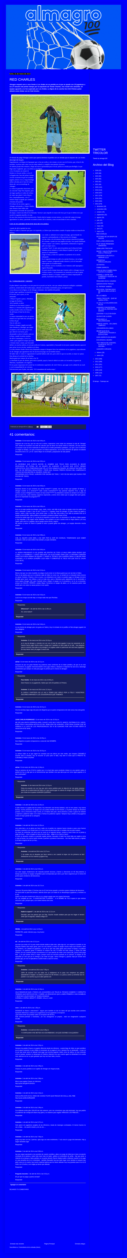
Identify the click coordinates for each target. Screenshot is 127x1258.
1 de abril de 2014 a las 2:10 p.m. (32, 1093)
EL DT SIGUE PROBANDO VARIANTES (105, 244)
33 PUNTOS (100, 265)
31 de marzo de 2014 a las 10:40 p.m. (42, 680)
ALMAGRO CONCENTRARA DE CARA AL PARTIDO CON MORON (107, 309)
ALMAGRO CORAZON (104, 349)
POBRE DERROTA (103, 267)
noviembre (100, 209)
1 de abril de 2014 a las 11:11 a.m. (44, 912)
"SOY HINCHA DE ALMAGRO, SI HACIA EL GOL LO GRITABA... (106, 344)
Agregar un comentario (18, 1185)
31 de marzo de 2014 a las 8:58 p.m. (33, 535)
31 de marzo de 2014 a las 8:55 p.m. (33, 506)
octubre (99, 212)
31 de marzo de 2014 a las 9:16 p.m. (33, 595)
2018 (97, 193)
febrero (99, 352)
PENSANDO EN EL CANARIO (106, 281)
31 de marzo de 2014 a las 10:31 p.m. (34, 751)
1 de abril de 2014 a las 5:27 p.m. (32, 1122)
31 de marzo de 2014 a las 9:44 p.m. (33, 624)
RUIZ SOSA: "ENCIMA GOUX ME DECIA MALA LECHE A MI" (106, 291)
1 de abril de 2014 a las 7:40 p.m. (32, 1137)
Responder (18, 454)
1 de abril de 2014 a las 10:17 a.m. (33, 885)
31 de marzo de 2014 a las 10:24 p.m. (47, 719)
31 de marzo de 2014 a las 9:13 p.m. (33, 570)
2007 (97, 375)
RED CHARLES (102, 234)
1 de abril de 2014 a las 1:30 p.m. (29, 1008)
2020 (97, 187)
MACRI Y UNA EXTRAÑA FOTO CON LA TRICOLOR (107, 252)
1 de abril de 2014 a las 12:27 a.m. (39, 851)
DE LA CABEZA (102, 295)
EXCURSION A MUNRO (104, 340)
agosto (99, 217)
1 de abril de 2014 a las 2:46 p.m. (32, 1107)
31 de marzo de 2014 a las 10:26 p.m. (34, 738)
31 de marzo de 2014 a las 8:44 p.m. (33, 441)
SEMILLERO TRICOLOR (105, 248)
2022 (97, 181)
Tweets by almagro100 (100, 158)
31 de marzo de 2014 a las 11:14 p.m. (40, 689)
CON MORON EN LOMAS (105, 328)
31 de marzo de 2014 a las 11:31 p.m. (40, 785)
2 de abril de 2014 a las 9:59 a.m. (32, 1151)
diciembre (100, 206)
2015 (97, 201)
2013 (97, 359)
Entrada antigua (80, 1244)
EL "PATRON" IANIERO (104, 286)
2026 (97, 170)
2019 (97, 190)
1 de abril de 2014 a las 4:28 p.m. (38, 1030)
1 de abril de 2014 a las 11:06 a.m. (40, 609)
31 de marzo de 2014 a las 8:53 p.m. (33, 486)
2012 (97, 361)
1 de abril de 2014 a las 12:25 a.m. (33, 805)
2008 (97, 373)
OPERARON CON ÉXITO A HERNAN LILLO (105, 256)
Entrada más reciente (17, 1244)
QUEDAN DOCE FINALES (105, 284)
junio (98, 223)
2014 (97, 204)
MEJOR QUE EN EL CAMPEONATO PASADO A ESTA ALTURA (106, 332)
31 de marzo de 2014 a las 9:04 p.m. (33, 549)
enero (99, 355)
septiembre (100, 215)
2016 (97, 198)
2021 (97, 184)
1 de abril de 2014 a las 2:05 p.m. (32, 1066)
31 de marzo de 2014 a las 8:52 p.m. (33, 461)
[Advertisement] (105, 108)
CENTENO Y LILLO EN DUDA (106, 313)
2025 (97, 173)
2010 (97, 367)
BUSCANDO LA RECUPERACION (103, 320)
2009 (97, 370)
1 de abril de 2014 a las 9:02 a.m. (32, 869)
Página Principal (49, 1244)
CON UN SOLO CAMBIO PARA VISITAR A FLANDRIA (107, 271)
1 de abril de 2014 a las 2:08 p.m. (32, 1078)
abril (98, 228)
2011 (97, 364)
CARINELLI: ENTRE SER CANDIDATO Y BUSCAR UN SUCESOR (107, 276)
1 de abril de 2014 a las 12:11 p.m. (29, 941)
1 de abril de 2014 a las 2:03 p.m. (32, 1045)
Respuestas (21, 605)
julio (98, 220)
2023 (97, 179)
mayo (99, 226)
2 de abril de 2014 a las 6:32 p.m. (39, 1174)
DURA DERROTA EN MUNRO (106, 337)
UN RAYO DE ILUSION (104, 316)
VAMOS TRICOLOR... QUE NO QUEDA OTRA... (107, 299)
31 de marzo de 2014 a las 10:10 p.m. (40, 640)
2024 (97, 176)
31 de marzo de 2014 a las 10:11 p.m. (32, 662)
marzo (99, 231)
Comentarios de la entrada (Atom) (29, 1247)
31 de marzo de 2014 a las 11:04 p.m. (32, 767)
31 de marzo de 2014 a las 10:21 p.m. (34, 707)
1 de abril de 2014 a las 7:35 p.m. (38, 970)
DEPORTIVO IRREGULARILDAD (104, 261)
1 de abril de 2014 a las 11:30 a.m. (32, 929)
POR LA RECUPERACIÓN (105, 241)
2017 (97, 195)
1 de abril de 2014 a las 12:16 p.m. (33, 989)
